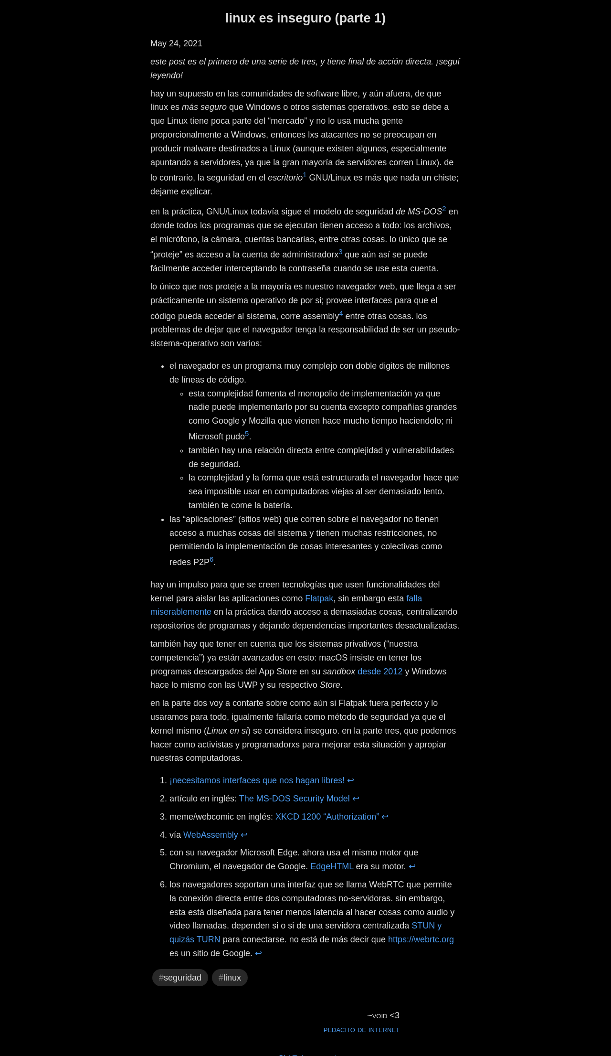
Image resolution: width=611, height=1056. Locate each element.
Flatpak (319, 598)
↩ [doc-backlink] (350, 780)
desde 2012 (380, 671)
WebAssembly (210, 835)
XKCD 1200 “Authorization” (327, 816)
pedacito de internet (362, 1029)
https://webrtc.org (421, 939)
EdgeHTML (331, 866)
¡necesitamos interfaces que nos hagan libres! (257, 780)
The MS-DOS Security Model (294, 798)
